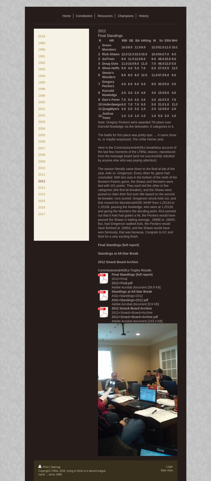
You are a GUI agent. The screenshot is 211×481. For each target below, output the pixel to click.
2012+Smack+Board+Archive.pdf (135, 317)
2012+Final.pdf (122, 283)
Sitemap (56, 467)
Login (169, 466)
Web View (167, 470)
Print (43, 467)
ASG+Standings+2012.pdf (130, 300)
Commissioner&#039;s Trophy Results (124, 270)
